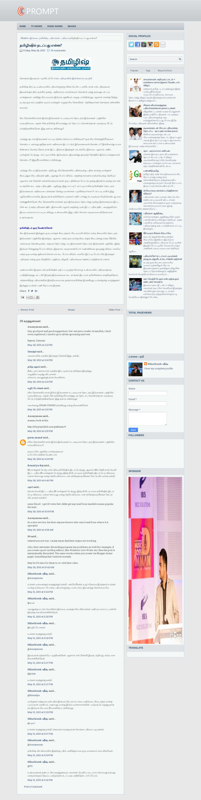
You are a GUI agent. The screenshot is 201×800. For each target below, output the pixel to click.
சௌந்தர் (32, 351)
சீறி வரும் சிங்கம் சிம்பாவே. (157, 233)
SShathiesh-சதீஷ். (38, 573)
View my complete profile (158, 368)
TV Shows (36, 26)
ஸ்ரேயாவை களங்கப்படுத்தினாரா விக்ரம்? (160, 192)
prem (33, 673)
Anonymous (36, 578)
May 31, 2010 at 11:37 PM (40, 733)
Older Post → (116, 309)
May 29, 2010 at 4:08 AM (40, 529)
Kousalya (35, 695)
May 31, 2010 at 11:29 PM (40, 712)
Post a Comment (33, 786)
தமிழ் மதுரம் (34, 366)
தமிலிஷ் (43, 38)
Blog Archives (165, 70)
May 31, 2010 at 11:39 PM (40, 755)
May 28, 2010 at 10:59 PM (41, 511)
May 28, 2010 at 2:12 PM (40, 344)
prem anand (35, 437)
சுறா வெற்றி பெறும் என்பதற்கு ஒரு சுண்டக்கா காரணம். (161, 280)
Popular (134, 70)
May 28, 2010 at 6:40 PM (40, 480)
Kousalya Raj (35, 465)
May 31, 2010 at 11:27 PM (40, 662)
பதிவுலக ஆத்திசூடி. (153, 213)
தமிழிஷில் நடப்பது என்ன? (41, 45)
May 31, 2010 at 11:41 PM (40, 780)
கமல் (32, 602)
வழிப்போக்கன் (35, 388)
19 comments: (58, 50)
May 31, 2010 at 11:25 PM (40, 616)
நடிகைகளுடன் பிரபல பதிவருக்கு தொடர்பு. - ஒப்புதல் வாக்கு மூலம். (160, 129)
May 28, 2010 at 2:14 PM (40, 360)
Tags (148, 70)
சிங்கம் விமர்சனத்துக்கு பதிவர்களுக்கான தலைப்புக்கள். (159, 107)
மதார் (30, 487)
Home (23, 26)
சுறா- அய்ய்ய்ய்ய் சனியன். (156, 150)
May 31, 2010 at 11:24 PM (40, 591)
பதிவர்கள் (54, 38)
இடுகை (34, 38)
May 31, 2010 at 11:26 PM (40, 638)
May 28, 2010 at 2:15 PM (40, 409)
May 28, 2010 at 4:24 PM (40, 459)
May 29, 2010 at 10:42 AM (41, 567)
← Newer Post (26, 309)
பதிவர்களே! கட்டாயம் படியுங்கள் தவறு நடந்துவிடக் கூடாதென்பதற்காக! (162, 257)
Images (72, 26)
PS (31, 766)
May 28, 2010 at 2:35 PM (40, 431)
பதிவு (64, 38)
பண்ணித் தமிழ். (151, 170)
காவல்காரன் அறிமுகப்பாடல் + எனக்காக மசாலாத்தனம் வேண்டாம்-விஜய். (161, 82)
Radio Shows (55, 26)
